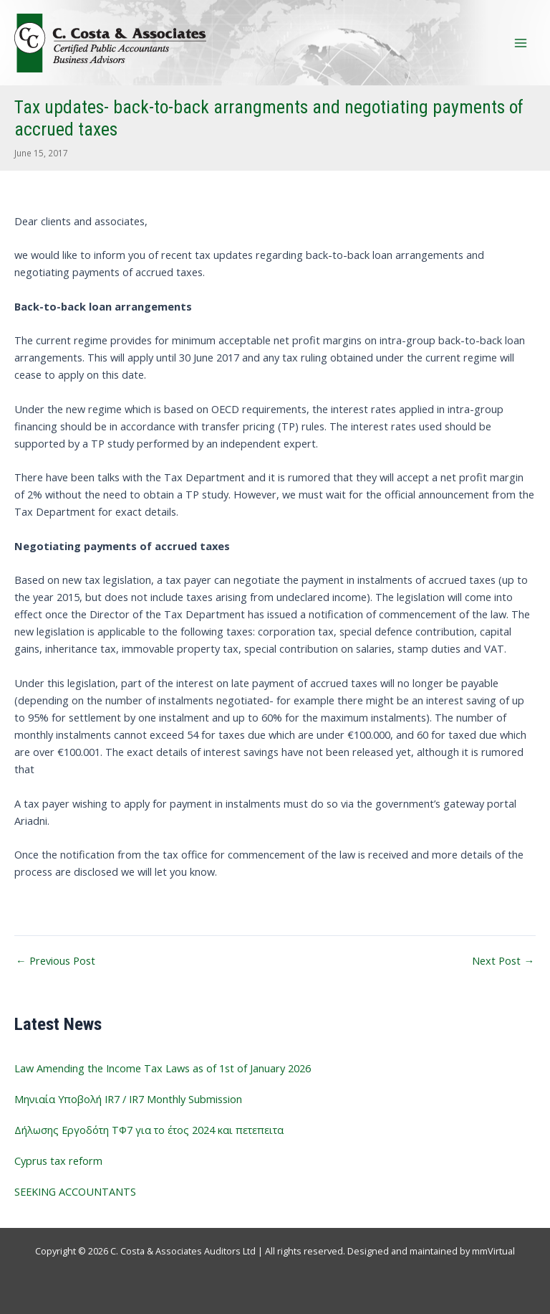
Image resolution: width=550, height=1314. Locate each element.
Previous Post (55, 960)
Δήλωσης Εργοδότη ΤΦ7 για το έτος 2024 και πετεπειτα (149, 1129)
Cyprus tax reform (58, 1160)
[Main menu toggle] (521, 43)
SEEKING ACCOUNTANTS (75, 1191)
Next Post (503, 960)
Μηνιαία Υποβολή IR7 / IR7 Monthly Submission (128, 1099)
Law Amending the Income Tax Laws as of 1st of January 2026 (162, 1068)
